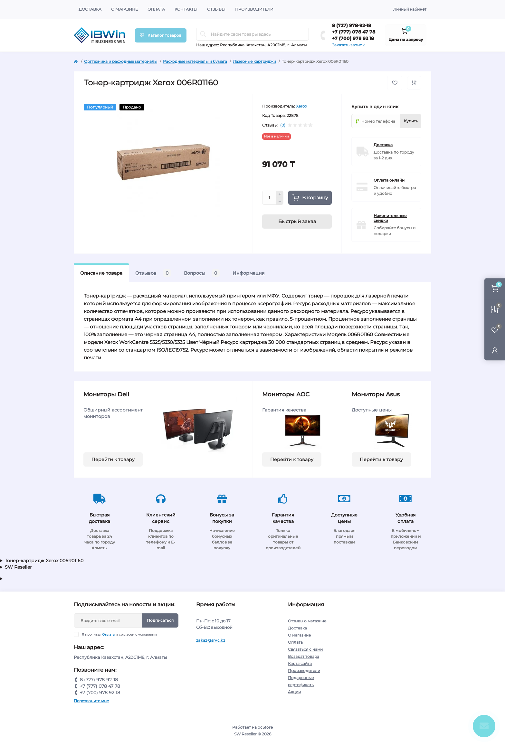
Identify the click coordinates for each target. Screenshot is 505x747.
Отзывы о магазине (307, 621)
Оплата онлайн (389, 180)
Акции (294, 691)
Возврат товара (303, 656)
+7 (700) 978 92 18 (353, 38)
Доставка (90, 9)
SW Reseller (18, 567)
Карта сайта (300, 663)
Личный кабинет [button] (409, 9)
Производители (254, 9)
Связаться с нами (305, 649)
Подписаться (160, 620)
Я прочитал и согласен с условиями (119, 634)
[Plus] (279, 194)
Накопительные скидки (390, 218)
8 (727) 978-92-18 (351, 25)
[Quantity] (269, 198)
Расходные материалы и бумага (195, 61)
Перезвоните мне (91, 700)
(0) (282, 125)
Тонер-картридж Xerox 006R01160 (44, 560)
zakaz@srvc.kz (210, 640)
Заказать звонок (348, 45)
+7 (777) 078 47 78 (353, 32)
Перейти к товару (113, 459)
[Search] (203, 34)
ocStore (265, 727)
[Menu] (160, 35)
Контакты (186, 9)
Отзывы (216, 9)
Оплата (156, 9)
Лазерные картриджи (254, 61)
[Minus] (279, 201)
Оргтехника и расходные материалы (120, 61)
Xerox (301, 106)
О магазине (124, 9)
